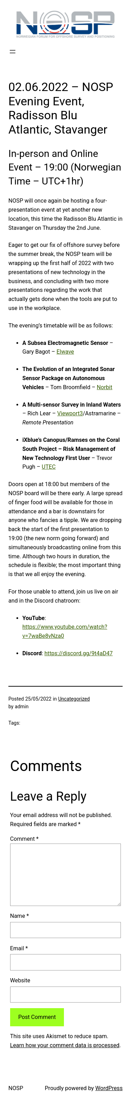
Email (19, 948)
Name (19, 916)
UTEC (49, 466)
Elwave (65, 351)
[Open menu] (12, 51)
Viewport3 (70, 413)
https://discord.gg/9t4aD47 (78, 653)
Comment (24, 839)
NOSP (15, 1088)
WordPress (109, 1088)
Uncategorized (74, 699)
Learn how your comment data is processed (64, 1045)
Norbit (104, 387)
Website (20, 980)
